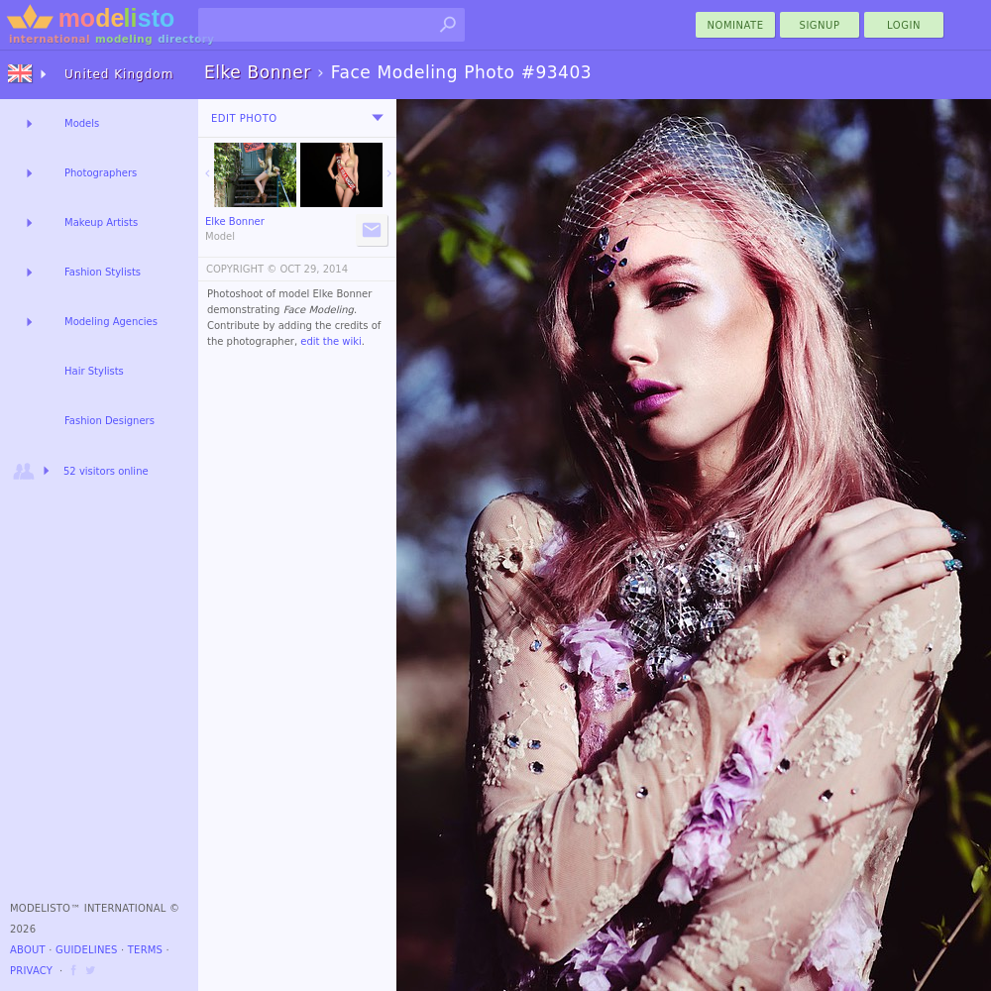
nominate (736, 25)
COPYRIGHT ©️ (241, 269)
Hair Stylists (94, 371)
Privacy (31, 970)
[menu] (377, 118)
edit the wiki (331, 341)
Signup (820, 25)
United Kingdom (118, 74)
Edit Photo (244, 118)
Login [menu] (904, 25)
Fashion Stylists (102, 272)
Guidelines (86, 949)
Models (81, 123)
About (28, 949)
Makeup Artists (101, 222)
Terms (145, 949)
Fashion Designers (109, 420)
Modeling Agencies (111, 321)
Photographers (100, 172)
